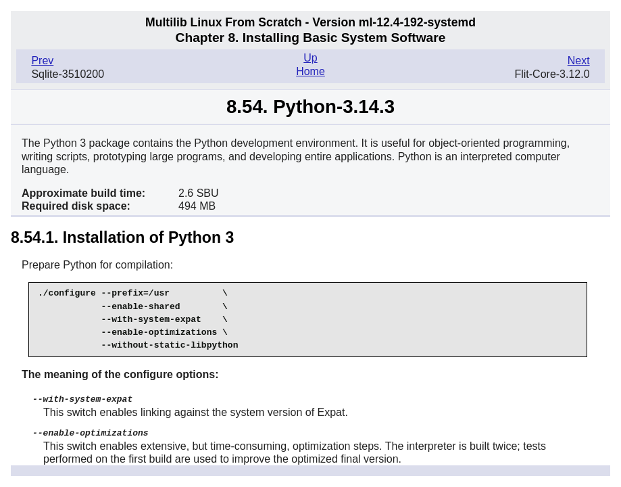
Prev (42, 60)
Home (310, 71)
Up (310, 58)
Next (579, 60)
